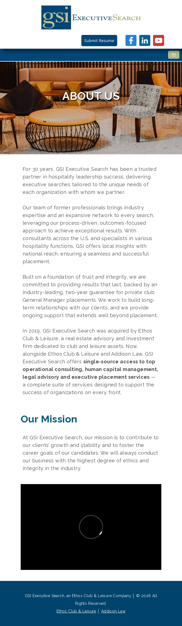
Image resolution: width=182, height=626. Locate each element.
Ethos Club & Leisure (76, 611)
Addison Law (113, 611)
